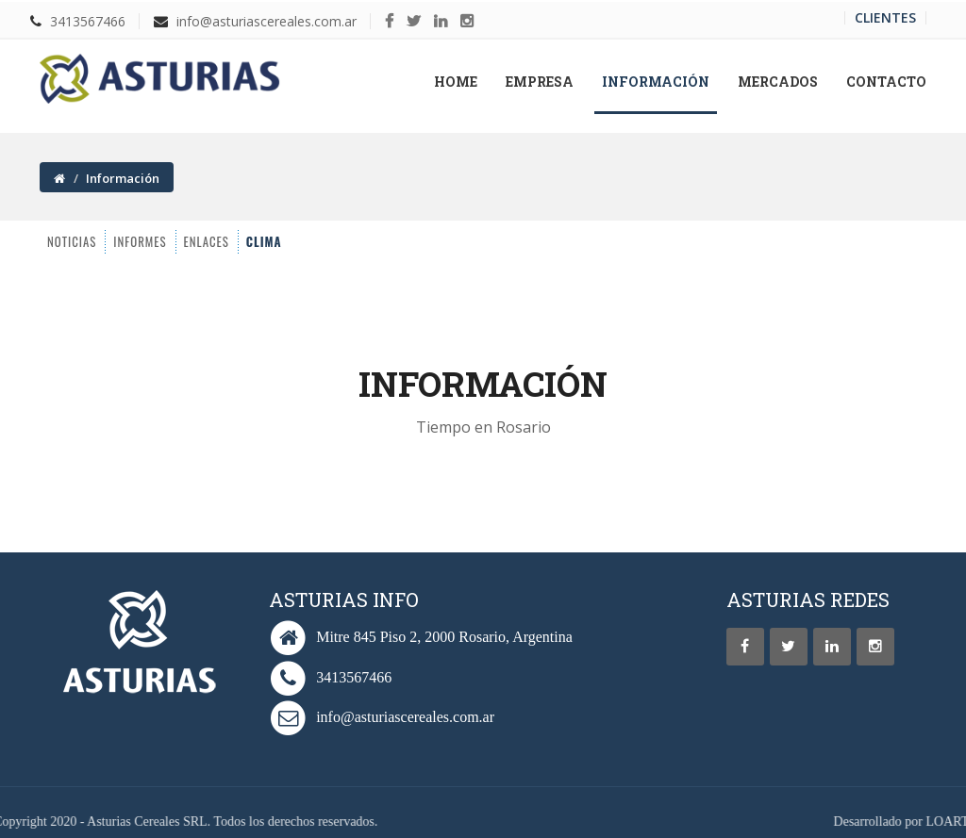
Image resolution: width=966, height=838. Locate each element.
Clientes (885, 18)
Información (655, 81)
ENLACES (162, 241)
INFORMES (92, 241)
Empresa (540, 81)
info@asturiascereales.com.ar (266, 21)
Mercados (778, 81)
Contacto (886, 81)
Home (462, 81)
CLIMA (223, 241)
